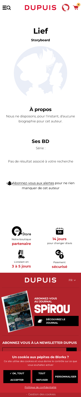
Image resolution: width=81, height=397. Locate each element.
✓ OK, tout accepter (17, 376)
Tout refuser (42, 376)
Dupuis (40, 7)
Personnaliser (65, 376)
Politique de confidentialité (40, 387)
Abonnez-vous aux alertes (33, 183)
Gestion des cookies (42, 394)
